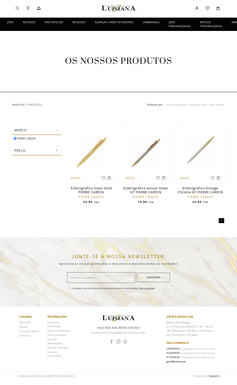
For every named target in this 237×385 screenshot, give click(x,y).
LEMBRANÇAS (151, 22)
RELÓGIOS (29, 22)
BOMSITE (213, 381)
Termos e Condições (53, 334)
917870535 (173, 358)
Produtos (19, 104)
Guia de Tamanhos (54, 355)
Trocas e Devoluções (54, 363)
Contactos (25, 336)
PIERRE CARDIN (24, 138)
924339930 (173, 354)
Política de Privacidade (54, 326)
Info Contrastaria (57, 340)
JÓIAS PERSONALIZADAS (180, 24)
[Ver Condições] (147, 289)
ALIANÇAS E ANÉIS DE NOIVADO (114, 22)
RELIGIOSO (79, 22)
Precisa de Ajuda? (30, 332)
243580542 (173, 350)
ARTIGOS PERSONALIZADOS (211, 24)
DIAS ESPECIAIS (54, 22)
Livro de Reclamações (55, 346)
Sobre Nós (25, 324)
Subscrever (153, 279)
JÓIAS (10, 22)
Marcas (23, 328)
